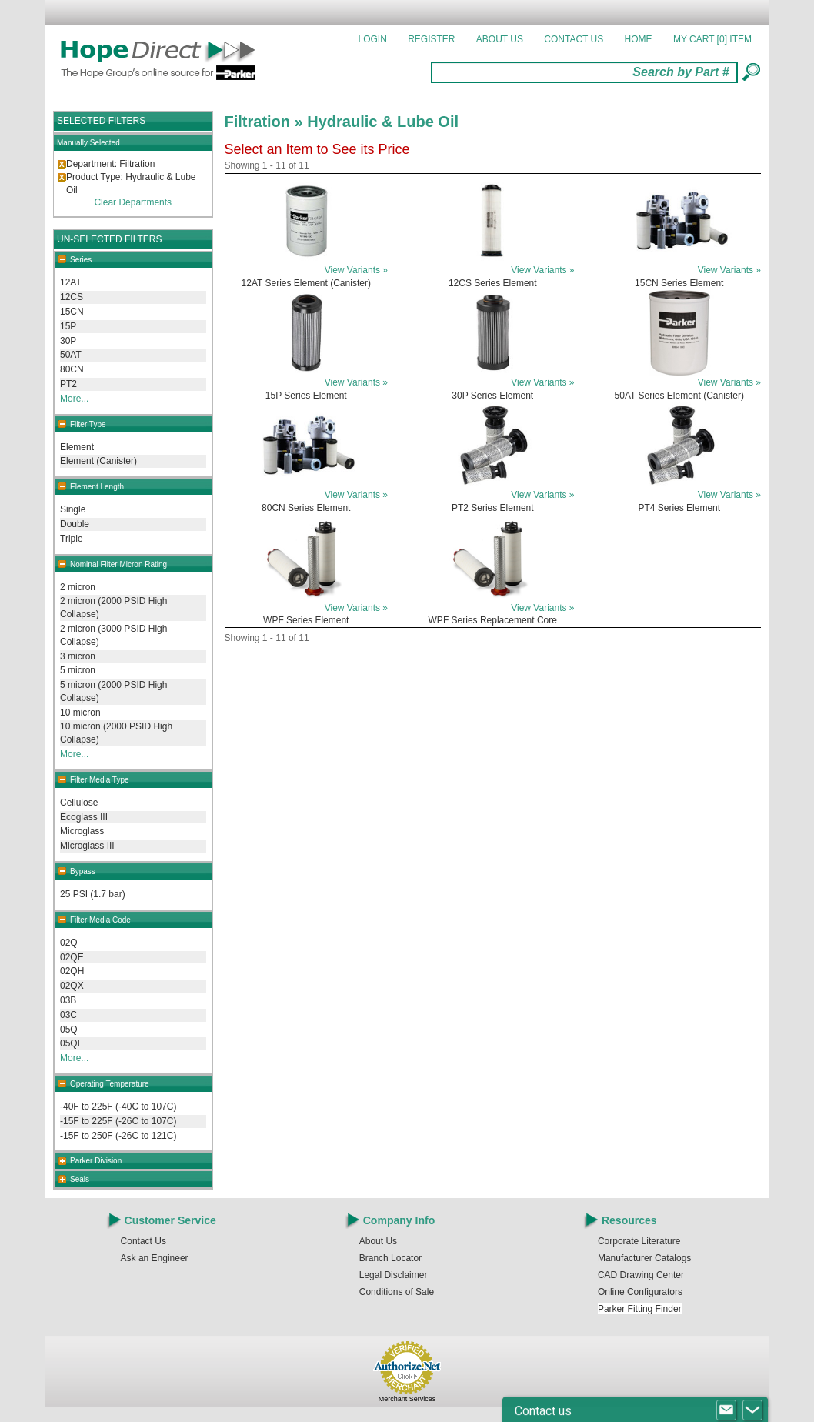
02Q (69, 942)
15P (68, 326)
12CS (71, 297)
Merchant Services (407, 1399)
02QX (72, 985)
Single (72, 509)
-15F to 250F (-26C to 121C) (118, 1135)
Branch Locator (390, 1258)
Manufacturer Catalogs (644, 1258)
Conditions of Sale (396, 1292)
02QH (72, 971)
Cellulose (79, 802)
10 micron (80, 712)
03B (68, 1000)
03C (68, 1015)
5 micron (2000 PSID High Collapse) (113, 691)
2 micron (77, 587)
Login (372, 39)
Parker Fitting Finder (640, 1309)
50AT (71, 354)
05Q (69, 1029)
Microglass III (87, 845)
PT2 (68, 384)
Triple (71, 538)
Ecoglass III (84, 817)
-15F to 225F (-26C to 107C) (118, 1121)
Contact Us (573, 39)
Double (74, 524)
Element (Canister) (98, 461)
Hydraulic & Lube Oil (383, 121)
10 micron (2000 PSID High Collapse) (116, 733)
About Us (499, 39)
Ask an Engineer (154, 1258)
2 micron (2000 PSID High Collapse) (113, 607)
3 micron (77, 656)
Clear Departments (133, 202)
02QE (72, 957)
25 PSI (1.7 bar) (92, 894)
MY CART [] (712, 39)
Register (431, 39)
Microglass (82, 831)
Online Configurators (640, 1292)
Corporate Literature (639, 1241)
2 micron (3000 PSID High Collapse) (113, 635)
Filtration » (266, 121)
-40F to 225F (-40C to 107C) (118, 1106)
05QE (72, 1043)
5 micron (77, 670)
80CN (72, 369)
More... (74, 398)
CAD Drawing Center (641, 1275)
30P (68, 340)
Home (638, 39)
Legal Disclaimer (393, 1275)
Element (77, 447)
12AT (71, 282)
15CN (72, 311)
